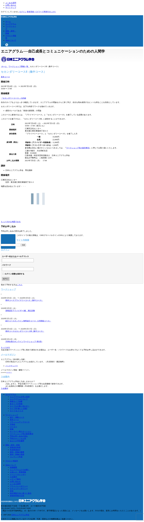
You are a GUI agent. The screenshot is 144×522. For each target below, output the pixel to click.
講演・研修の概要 (17, 452)
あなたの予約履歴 (17, 441)
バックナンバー (11, 366)
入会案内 (4, 388)
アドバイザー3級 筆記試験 (24, 311)
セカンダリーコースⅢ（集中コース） (29, 331)
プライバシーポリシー (19, 486)
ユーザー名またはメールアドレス (15, 256)
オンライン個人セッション (20, 431)
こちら (19, 285)
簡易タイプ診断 (16, 401)
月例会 (8, 341)
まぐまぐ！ (9, 372)
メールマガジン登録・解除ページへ (15, 370)
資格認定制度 (15, 447)
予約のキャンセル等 (18, 438)
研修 (11, 429)
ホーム (8, 22)
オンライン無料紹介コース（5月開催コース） (32, 321)
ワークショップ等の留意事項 (77, 148)
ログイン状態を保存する (14, 274)
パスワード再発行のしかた (45, 12)
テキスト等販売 (11, 461)
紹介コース (9, 321)
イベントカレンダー (18, 474)
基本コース (5, 77)
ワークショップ (11, 415)
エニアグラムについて (19, 399)
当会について (10, 40)
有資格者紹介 (15, 450)
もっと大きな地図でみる (11, 222)
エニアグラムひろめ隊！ (20, 470)
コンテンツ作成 (16, 457)
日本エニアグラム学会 (20, 515)
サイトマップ (10, 8)
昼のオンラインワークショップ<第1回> (26, 341)
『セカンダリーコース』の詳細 (13, 98)
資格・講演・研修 (12, 445)
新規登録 (30, 12)
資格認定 (9, 311)
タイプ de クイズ (16, 411)
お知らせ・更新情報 (18, 472)
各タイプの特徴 (16, 404)
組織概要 (13, 467)
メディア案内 (15, 479)
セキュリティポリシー (19, 489)
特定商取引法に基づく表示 (20, 493)
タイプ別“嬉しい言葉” (19, 408)
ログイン (22, 12)
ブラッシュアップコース (20, 422)
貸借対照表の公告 (17, 496)
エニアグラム (10, 24)
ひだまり (13, 427)
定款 (11, 491)
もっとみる (5, 347)
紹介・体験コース (17, 417)
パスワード (6, 265)
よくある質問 (10, 3)
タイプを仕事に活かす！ (20, 406)
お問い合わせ (10, 5)
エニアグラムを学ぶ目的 (20, 397)
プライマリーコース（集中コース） (28, 300)
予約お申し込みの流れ (19, 436)
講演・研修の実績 (17, 454)
